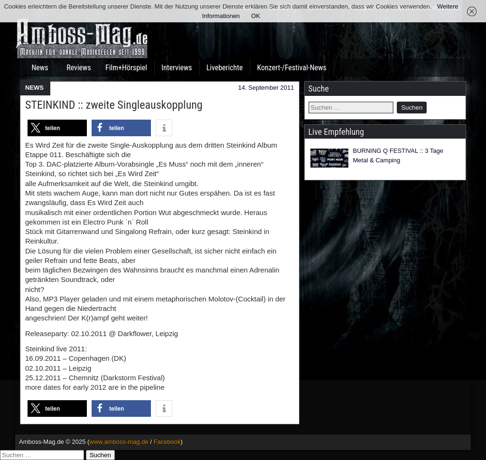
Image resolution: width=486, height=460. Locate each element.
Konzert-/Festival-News (291, 67)
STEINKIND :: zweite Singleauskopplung (114, 105)
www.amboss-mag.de (118, 441)
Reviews (78, 67)
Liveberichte (224, 67)
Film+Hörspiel (126, 67)
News (39, 67)
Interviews (176, 67)
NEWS (34, 87)
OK (255, 15)
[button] (57, 128)
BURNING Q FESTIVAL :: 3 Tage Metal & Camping (398, 155)
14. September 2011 (266, 87)
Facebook (166, 441)
